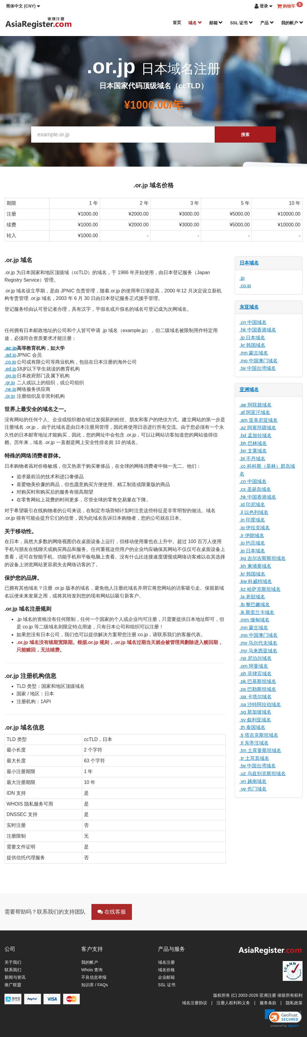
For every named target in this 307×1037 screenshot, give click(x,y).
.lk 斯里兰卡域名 (257, 612)
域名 (195, 22)
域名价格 (166, 969)
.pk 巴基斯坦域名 (258, 681)
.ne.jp (10, 389)
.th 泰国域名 (252, 727)
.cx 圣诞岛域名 (255, 489)
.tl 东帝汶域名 (254, 742)
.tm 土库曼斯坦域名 (260, 750)
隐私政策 (294, 1002)
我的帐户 (292, 22)
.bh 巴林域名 (253, 443)
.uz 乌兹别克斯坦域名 (263, 773)
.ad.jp (10, 355)
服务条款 (268, 1002)
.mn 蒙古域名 (254, 352)
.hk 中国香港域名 (258, 329)
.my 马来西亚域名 (258, 650)
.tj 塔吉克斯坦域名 (259, 735)
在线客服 (111, 912)
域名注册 (166, 962)
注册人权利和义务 (233, 1002)
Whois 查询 (92, 969)
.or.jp (9, 396)
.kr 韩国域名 (252, 345)
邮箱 (216, 22)
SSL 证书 (241, 22)
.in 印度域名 (252, 519)
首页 (177, 22)
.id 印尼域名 (252, 504)
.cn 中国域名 (253, 322)
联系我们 (12, 969)
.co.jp (10, 361)
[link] (283, 1018)
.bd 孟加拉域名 (256, 435)
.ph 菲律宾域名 (256, 673)
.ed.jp (10, 368)
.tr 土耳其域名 (254, 758)
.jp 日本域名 (252, 337)
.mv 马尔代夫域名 (258, 642)
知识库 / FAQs (94, 984)
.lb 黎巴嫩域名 (255, 604)
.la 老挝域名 (252, 596)
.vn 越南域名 (253, 781)
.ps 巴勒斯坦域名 (258, 689)
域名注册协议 (194, 1002)
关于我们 (12, 962)
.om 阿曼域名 (254, 666)
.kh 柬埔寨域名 (255, 566)
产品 (267, 22)
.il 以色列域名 (254, 512)
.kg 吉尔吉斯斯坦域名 (263, 558)
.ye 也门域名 (253, 788)
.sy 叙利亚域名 (255, 719)
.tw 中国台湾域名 (258, 368)
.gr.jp (9, 382)
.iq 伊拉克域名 (255, 527)
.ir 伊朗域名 (252, 535)
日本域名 (249, 262)
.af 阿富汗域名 (255, 412)
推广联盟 (12, 984)
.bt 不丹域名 (252, 458)
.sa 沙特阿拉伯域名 (260, 704)
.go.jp (10, 375)
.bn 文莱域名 (253, 450)
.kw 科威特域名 (256, 581)
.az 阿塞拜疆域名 (258, 427)
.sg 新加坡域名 (255, 712)
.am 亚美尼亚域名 (259, 420)
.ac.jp (10, 348)
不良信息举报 (93, 977)
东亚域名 (249, 307)
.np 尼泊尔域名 (256, 658)
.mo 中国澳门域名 (259, 360)
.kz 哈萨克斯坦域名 (260, 589)
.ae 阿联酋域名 (256, 404)
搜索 (245, 134)
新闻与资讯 (14, 977)
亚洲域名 (249, 389)
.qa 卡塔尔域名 (256, 696)
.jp (242, 278)
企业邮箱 (166, 977)
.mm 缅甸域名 (255, 619)
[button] (23, 6)
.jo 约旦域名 (252, 543)
